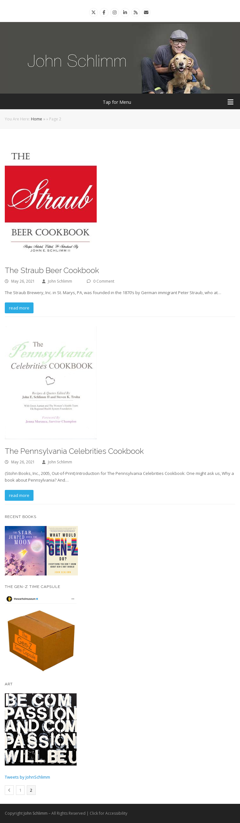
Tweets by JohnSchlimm (27, 777)
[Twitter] (93, 12)
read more (19, 308)
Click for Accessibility (108, 813)
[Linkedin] (125, 12)
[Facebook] (103, 12)
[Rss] (136, 12)
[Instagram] (114, 12)
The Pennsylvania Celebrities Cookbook (74, 451)
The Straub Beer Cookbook (52, 270)
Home (36, 119)
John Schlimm (60, 281)
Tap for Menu (168, 102)
